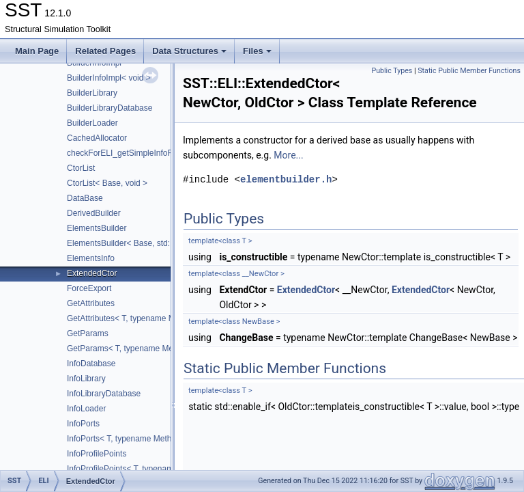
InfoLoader (86, 408)
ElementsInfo (91, 258)
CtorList (81, 168)
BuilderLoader (92, 123)
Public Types (391, 70)
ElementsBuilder (96, 228)
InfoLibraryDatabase (104, 393)
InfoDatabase (91, 363)
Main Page (37, 51)
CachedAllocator (97, 138)
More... (288, 155)
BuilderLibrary (92, 93)
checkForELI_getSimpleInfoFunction (133, 153)
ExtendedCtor (92, 273)
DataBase (85, 198)
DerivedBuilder (94, 213)
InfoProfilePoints (96, 454)
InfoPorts (83, 423)
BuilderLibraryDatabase (109, 108)
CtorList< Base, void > (107, 183)
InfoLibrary (86, 378)
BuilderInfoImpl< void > (109, 78)
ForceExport (89, 288)
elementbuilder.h (286, 179)
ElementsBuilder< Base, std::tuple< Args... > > (150, 243)
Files (257, 51)
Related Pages (105, 51)
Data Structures (189, 51)
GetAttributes (91, 303)
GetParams (87, 333)
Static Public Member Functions (469, 70)
